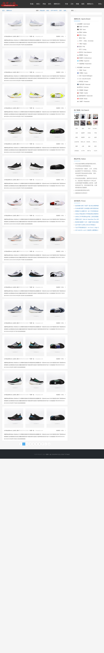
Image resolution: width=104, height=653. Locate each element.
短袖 (89, 116)
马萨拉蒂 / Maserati (83, 84)
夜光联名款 (89, 141)
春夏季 (83, 133)
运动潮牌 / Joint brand (82, 24)
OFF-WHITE (54, 10)
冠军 (60, 10)
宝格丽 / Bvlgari (82, 90)
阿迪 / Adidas (82, 32)
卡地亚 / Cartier (82, 93)
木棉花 (89, 133)
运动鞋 (14, 36)
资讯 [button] (100, 4)
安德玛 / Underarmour (84, 58)
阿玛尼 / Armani (82, 81)
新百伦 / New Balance (84, 52)
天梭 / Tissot (81, 70)
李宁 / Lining (81, 49)
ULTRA (83, 150)
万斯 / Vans (81, 29)
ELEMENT (95, 128)
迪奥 (65, 10)
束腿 (89, 146)
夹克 (83, 116)
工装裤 (89, 123)
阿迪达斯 (42, 10)
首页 (3, 10)
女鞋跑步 (76, 150)
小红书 (95, 150)
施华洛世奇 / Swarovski (85, 95)
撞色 (83, 128)
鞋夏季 (83, 137)
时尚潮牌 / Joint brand (82, 67)
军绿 (89, 128)
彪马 (49, 4)
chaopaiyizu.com (58, 454)
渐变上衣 (83, 141)
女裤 (83, 146)
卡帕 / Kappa (82, 43)
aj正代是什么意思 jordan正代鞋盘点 (85, 224)
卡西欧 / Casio (82, 73)
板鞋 (82, 4)
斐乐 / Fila (81, 46)
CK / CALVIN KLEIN (84, 78)
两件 (77, 128)
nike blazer (95, 141)
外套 (66, 4)
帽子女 (89, 150)
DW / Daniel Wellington (84, 76)
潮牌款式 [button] (90, 4)
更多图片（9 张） (61, 36)
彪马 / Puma (81, 35)
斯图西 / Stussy (82, 55)
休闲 (77, 133)
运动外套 (76, 141)
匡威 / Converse (82, 26)
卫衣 (72, 4)
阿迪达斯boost (8, 36)
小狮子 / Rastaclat (83, 101)
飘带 (77, 146)
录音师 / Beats (82, 98)
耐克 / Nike (81, 38)
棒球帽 (95, 123)
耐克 (38, 4)
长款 (89, 137)
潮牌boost (9, 10)
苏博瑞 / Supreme (83, 61)
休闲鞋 (95, 116)
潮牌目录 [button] (57, 4)
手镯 (95, 133)
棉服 (77, 4)
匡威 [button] (32, 4)
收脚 (95, 137)
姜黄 (95, 146)
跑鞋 (18, 36)
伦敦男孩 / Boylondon (84, 63)
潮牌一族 (32, 36)
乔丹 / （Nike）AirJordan (85, 41)
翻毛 (77, 137)
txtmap (67, 454)
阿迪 (44, 4)
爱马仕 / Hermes (83, 87)
